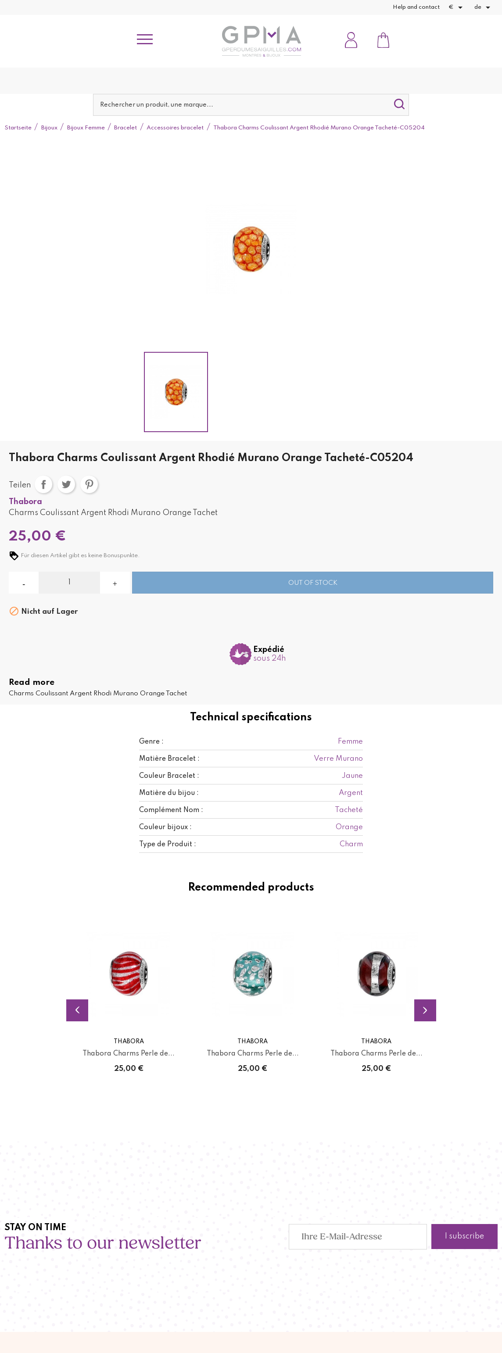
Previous (77, 1009)
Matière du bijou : (169, 793)
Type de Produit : (167, 844)
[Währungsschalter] (457, 7)
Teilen (43, 484)
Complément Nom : (171, 810)
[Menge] (69, 582)
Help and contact (416, 7)
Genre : (151, 741)
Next (425, 1009)
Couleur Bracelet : (169, 776)
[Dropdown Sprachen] (483, 7)
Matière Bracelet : (169, 758)
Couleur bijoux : (165, 827)
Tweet (66, 484)
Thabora (25, 502)
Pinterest (89, 484)
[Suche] (251, 105)
